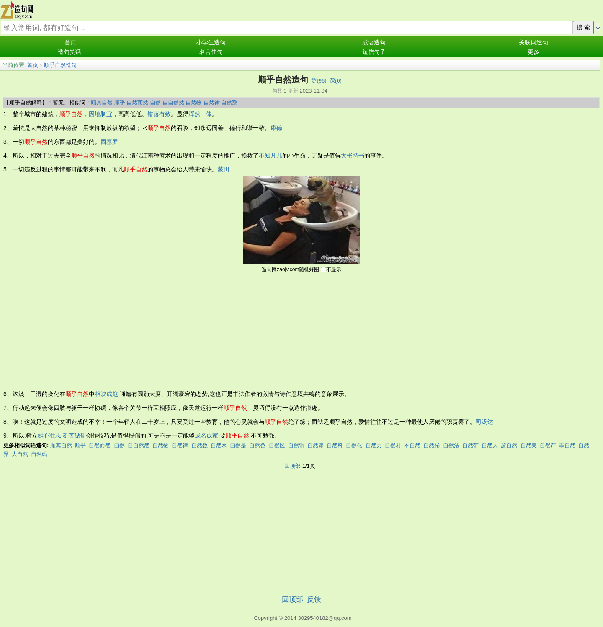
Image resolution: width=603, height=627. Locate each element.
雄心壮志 (49, 435)
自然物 (194, 102)
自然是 (238, 445)
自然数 (229, 102)
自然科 (335, 445)
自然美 (529, 445)
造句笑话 (69, 52)
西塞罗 (109, 141)
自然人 (490, 445)
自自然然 (173, 102)
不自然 (412, 445)
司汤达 (484, 421)
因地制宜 (100, 114)
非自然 (567, 445)
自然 (155, 102)
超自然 (509, 445)
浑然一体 (200, 114)
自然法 (451, 445)
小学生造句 (211, 42)
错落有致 (159, 114)
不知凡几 (270, 155)
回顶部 (292, 466)
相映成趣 (106, 394)
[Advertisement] (301, 330)
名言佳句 (211, 52)
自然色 (257, 445)
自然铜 (296, 445)
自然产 (548, 445)
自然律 (212, 102)
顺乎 (119, 102)
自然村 (393, 445)
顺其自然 (102, 102)
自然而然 (137, 102)
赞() (318, 81)
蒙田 (223, 169)
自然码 (39, 454)
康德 (276, 127)
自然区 (277, 445)
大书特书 (352, 155)
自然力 (374, 445)
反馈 (314, 600)
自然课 (315, 445)
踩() (336, 81)
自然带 (470, 445)
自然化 (354, 445)
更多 (533, 52)
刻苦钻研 (74, 435)
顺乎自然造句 (60, 65)
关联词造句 (533, 42)
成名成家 (206, 435)
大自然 (20, 454)
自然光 (431, 445)
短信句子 (374, 52)
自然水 (219, 445)
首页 (70, 42)
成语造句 (374, 42)
